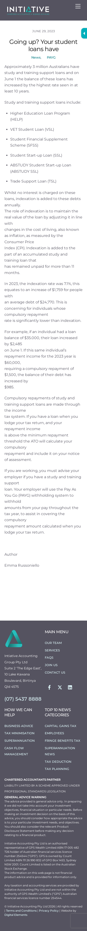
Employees (54, 733)
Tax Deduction (58, 761)
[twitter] (59, 687)
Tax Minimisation (19, 733)
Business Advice (18, 726)
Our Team (53, 643)
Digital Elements (15, 915)
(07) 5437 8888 (23, 699)
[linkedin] (70, 687)
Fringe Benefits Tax (62, 740)
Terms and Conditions (21, 910)
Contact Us (55, 672)
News (36, 57)
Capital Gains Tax (60, 726)
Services (52, 650)
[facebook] (49, 687)
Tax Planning (57, 769)
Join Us (51, 665)
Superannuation (19, 740)
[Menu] (78, 6)
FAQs (49, 657)
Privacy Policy (49, 910)
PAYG (51, 57)
